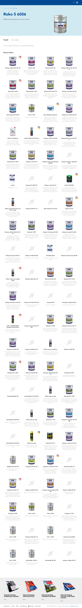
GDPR (17, 606)
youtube (39, 606)
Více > (5, 599)
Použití (5, 40)
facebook (32, 606)
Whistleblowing (23, 606)
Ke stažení (15, 40)
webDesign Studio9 (74, 606)
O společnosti (6, 606)
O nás (4, 8)
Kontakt (12, 606)
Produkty (9, 8)
